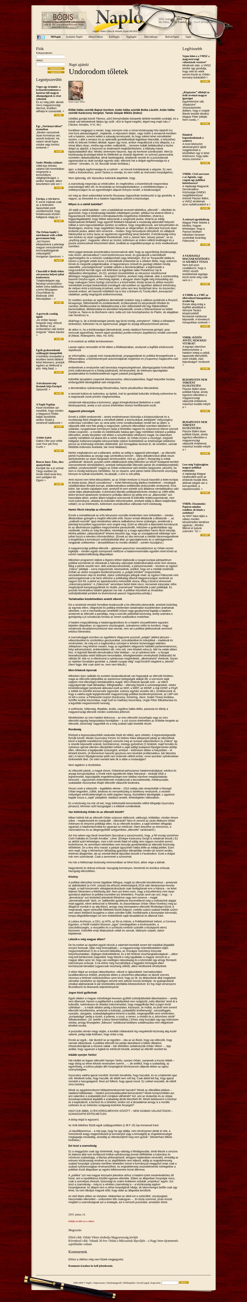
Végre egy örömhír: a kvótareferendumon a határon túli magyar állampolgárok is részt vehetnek (48, 92)
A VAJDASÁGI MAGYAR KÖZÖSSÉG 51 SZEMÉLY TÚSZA (196, 258)
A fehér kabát (43, 437)
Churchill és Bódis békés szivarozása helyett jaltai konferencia (50, 274)
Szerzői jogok (143, 1283)
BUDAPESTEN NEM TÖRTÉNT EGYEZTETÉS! (194, 382)
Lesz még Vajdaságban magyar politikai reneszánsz (195, 467)
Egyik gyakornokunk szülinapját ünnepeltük (49, 352)
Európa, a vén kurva (47, 198)
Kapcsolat (155, 1283)
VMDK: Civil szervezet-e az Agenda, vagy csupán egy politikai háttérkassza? (196, 179)
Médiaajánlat (129, 1283)
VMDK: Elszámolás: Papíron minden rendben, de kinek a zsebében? (194, 508)
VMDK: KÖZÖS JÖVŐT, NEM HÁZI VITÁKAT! (194, 340)
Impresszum (99, 1283)
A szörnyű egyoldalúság (195, 219)
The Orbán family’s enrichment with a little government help (49, 235)
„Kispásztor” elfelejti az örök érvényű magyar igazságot (196, 95)
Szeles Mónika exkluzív (49, 162)
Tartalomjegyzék (114, 1283)
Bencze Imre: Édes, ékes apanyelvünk (49, 463)
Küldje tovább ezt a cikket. (81, 1221)
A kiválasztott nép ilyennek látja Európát (49, 385)
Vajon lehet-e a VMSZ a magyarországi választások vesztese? (196, 59)
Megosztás (74, 1230)
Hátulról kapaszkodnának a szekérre (193, 137)
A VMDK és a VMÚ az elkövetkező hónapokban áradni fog (196, 298)
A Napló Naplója (45, 404)
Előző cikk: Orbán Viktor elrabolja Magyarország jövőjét (103, 1237)
